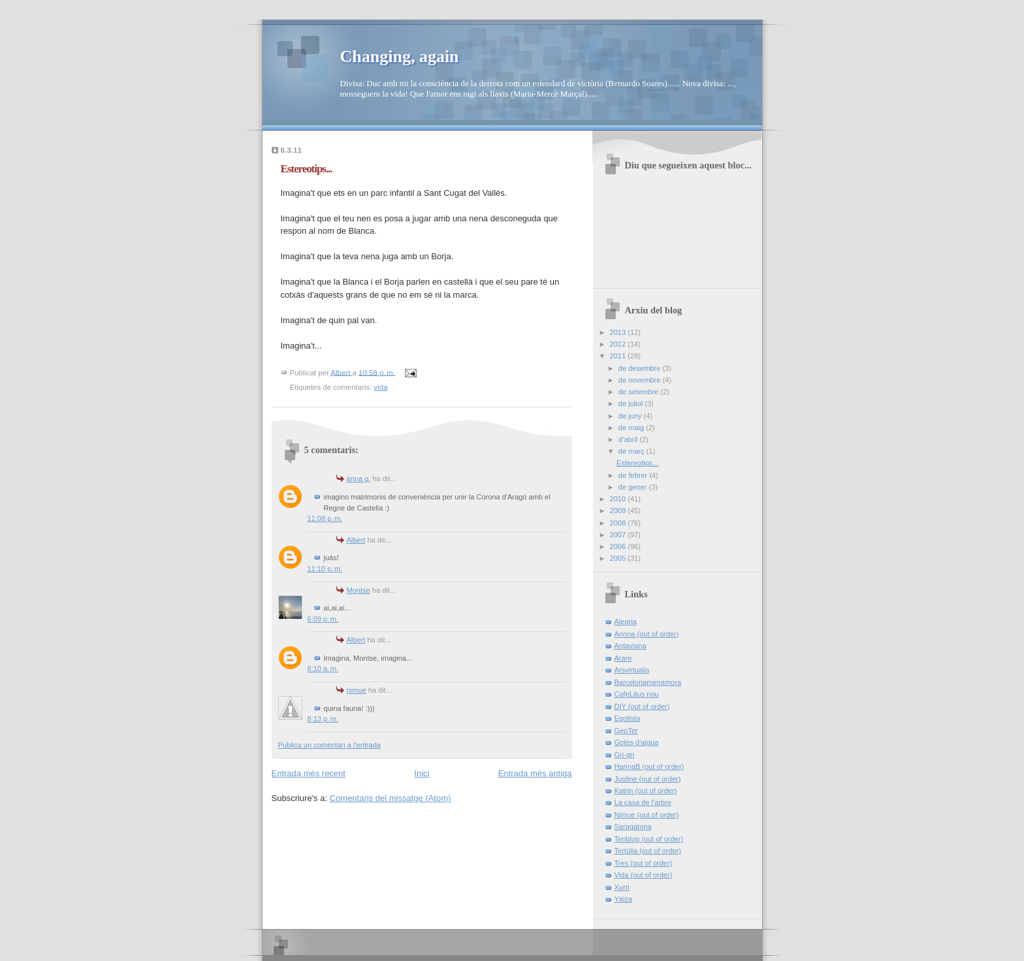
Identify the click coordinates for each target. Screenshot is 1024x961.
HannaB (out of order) (649, 766)
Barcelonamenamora (648, 682)
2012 (619, 344)
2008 (619, 523)
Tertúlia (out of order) (648, 851)
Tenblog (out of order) (649, 839)
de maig (632, 428)
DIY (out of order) (642, 706)
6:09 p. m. (323, 619)
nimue (356, 690)
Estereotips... (637, 463)
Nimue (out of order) (647, 815)
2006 (619, 546)
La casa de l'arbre (643, 802)
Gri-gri (625, 755)
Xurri (622, 887)
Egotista (628, 718)
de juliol (631, 403)
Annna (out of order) (647, 634)
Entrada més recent (308, 773)
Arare (623, 658)
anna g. (359, 478)
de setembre (639, 392)
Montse (358, 590)
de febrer (633, 475)
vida (381, 387)
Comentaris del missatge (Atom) (390, 798)
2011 (619, 356)
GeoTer (626, 730)
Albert (356, 540)
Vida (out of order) (644, 875)
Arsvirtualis (632, 670)
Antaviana (631, 646)
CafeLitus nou (637, 694)
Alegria (626, 621)
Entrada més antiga (535, 773)
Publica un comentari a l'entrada (329, 745)
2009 (619, 510)
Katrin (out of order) (646, 791)
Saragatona (633, 826)
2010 (619, 499)
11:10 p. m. (325, 569)
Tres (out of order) (644, 863)
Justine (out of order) (648, 779)
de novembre (640, 380)
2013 (619, 332)
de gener (633, 487)
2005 (619, 558)
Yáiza (624, 899)
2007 (619, 535)
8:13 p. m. (323, 719)
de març (632, 451)
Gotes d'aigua (637, 742)
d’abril (629, 439)
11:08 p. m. (325, 518)
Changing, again (399, 56)
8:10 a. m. (323, 668)
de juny (631, 416)
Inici (421, 773)
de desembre (640, 368)
